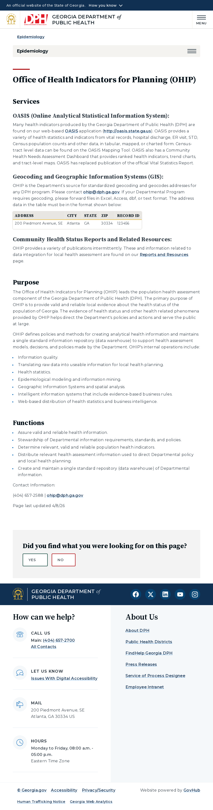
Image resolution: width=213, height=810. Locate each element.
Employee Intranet (144, 687)
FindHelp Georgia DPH (148, 653)
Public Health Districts (148, 641)
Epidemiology (31, 36)
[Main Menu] (199, 19)
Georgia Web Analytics (91, 801)
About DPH (137, 630)
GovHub (191, 790)
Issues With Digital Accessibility (64, 678)
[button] (191, 51)
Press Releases (141, 664)
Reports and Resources (164, 254)
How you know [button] (103, 5)
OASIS (71, 131)
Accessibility (64, 790)
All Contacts (44, 646)
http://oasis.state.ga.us (127, 131)
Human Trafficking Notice (41, 801)
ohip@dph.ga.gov (101, 192)
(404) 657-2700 (59, 640)
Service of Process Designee (155, 675)
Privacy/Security (98, 790)
